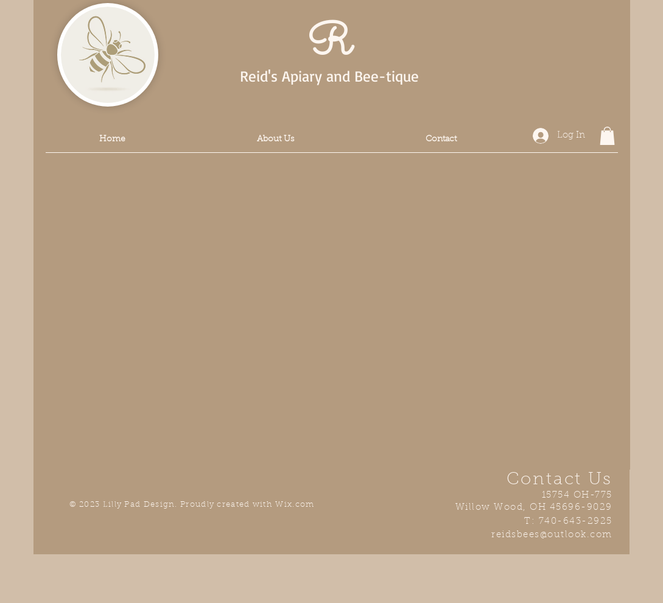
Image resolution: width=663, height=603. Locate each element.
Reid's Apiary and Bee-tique (329, 75)
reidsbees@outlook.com (551, 535)
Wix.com (294, 505)
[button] (607, 136)
